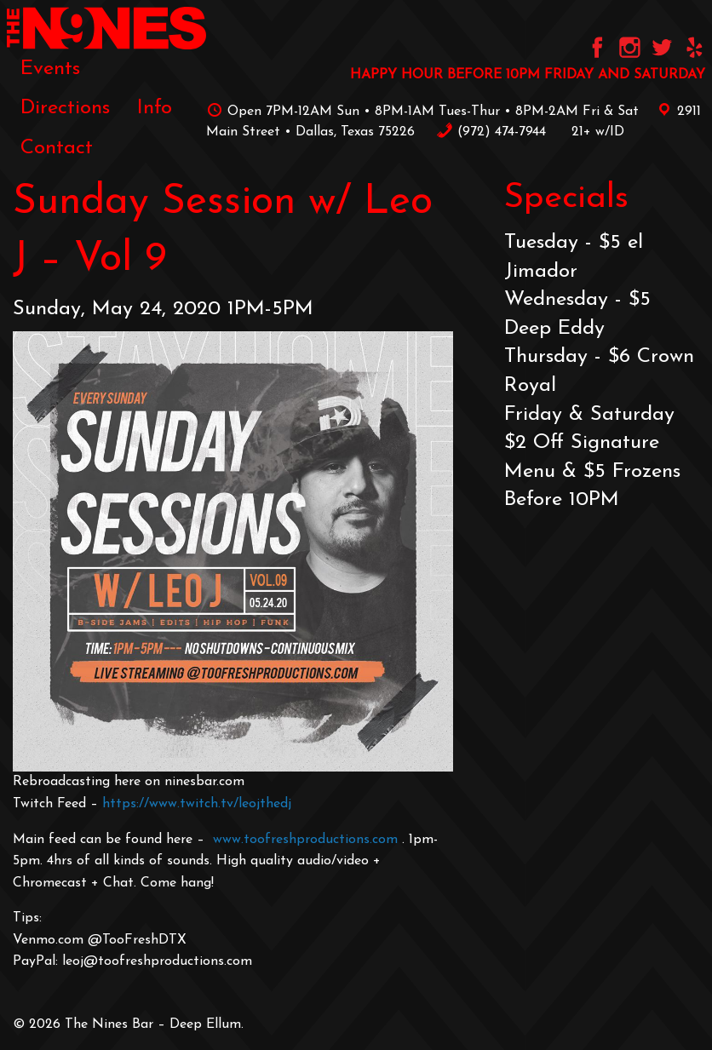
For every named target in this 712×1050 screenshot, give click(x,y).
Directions (65, 108)
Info (154, 108)
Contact (56, 148)
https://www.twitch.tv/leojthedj (196, 804)
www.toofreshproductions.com (305, 839)
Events (50, 69)
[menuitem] (50, 69)
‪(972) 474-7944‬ (491, 132)
